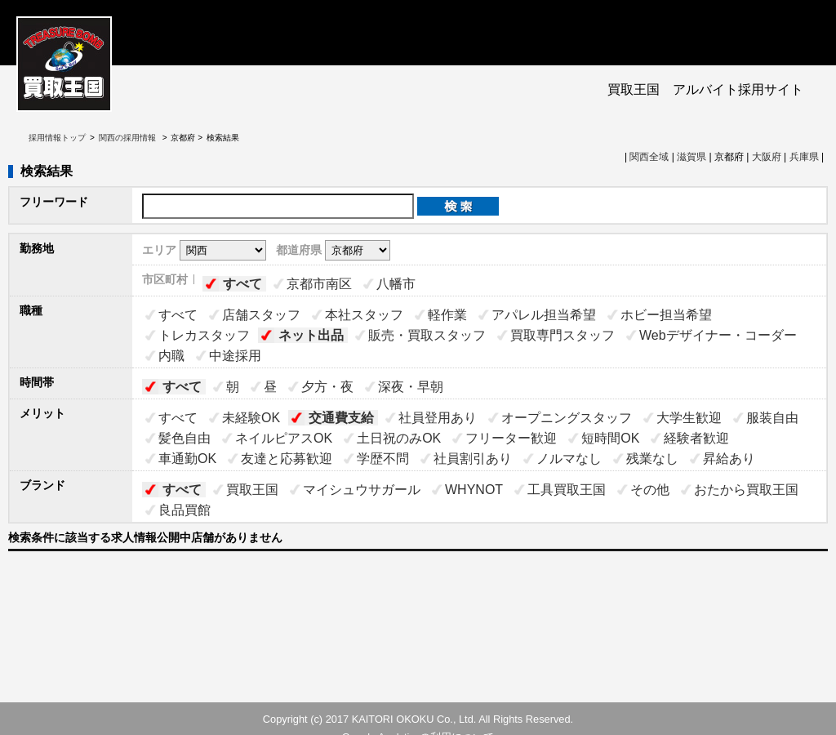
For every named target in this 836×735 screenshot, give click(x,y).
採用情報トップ (57, 137)
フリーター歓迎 (511, 438)
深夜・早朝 (410, 387)
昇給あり (729, 459)
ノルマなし (569, 459)
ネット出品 (311, 335)
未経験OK (251, 418)
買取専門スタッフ (562, 335)
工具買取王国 (566, 490)
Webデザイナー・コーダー (718, 335)
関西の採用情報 (128, 137)
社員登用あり (437, 418)
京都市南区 (319, 284)
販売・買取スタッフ (427, 335)
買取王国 (252, 490)
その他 (649, 490)
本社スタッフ (364, 315)
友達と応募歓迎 (286, 459)
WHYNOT (474, 490)
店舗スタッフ (261, 315)
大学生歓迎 (689, 418)
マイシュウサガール (361, 490)
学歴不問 (383, 459)
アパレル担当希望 (543, 315)
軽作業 (447, 315)
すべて (242, 284)
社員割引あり (473, 459)
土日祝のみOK (399, 438)
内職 (171, 356)
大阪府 (766, 157)
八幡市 (396, 284)
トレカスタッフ (204, 335)
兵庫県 (804, 157)
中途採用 (235, 356)
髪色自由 (184, 438)
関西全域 (649, 157)
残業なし (652, 459)
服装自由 (772, 418)
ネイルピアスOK (283, 438)
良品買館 (184, 510)
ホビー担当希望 (666, 315)
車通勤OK (187, 459)
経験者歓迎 (696, 438)
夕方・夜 (327, 387)
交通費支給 (341, 418)
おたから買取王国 (746, 490)
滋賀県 (691, 157)
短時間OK (610, 438)
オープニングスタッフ (566, 418)
